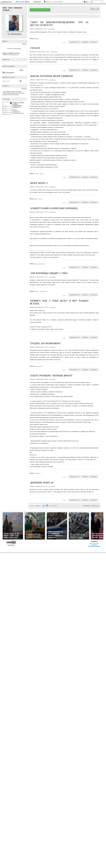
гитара (5, 93)
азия (4, 91)
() (78, 42)
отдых (40, 198)
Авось (47, 1)
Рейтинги (38, 1)
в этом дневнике (9, 72)
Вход (28, 1)
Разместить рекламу (94, 546)
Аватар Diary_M (14, 23)
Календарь (95, 505)
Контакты (94, 544)
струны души (43, 291)
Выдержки (37, 473)
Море (35, 198)
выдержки (41, 263)
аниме (13, 91)
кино (19, 93)
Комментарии (18, 7)
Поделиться (94, 42)
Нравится (85, 42)
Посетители (16, 111)
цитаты (17, 94)
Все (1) (24, 44)
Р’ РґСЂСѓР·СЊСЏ (15, 34)
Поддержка (84, 2)
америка (8, 91)
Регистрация (21, 1)
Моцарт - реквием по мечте (11, 53)
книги (22, 93)
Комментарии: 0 (14, 54)
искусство (15, 93)
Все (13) (24, 88)
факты (41, 173)
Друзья (10, 7)
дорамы (9, 93)
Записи (5, 7)
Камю (35, 263)
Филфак (36, 38)
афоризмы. (18, 91)
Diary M (3, 10)
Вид (87, 2)
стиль (9, 94)
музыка (5, 94)
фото (12, 94)
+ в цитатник (51, 28)
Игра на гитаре (38, 366)
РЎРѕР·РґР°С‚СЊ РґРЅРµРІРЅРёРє (40, 9)
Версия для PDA (94, 543)
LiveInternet (7, 2)
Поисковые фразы (18, 113)
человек (36, 173)
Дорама (36, 291)
